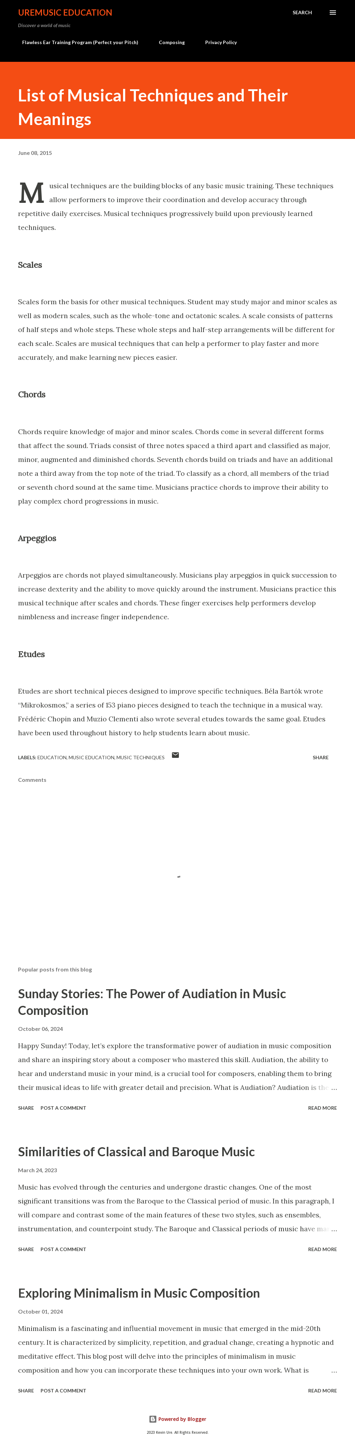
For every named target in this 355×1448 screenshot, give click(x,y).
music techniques (140, 757)
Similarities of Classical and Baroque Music (136, 1151)
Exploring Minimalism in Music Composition (139, 1292)
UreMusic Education (65, 12)
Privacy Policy (217, 42)
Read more (322, 1108)
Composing (168, 42)
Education (52, 757)
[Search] (302, 12)
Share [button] (321, 757)
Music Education (91, 757)
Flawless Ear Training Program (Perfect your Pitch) (76, 42)
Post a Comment (63, 1108)
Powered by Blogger (177, 1419)
